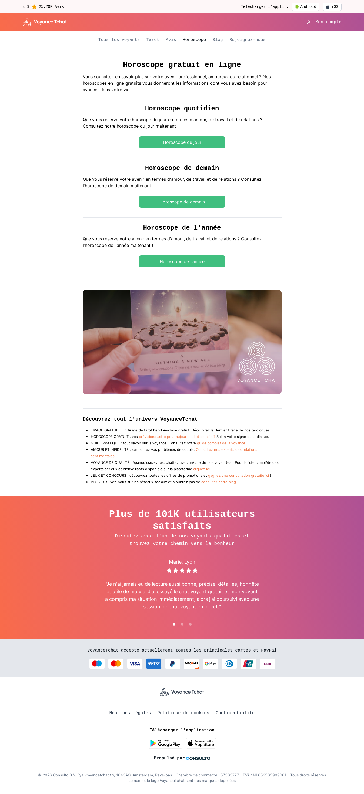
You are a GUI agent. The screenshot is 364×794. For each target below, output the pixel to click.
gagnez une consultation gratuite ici (238, 475)
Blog (217, 40)
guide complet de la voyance (221, 443)
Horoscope (194, 40)
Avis (171, 40)
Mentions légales (130, 713)
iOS (332, 7)
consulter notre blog (218, 482)
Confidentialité (235, 713)
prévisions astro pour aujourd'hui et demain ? (177, 437)
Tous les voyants (119, 40)
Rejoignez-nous (247, 40)
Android (305, 6)
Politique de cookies (183, 713)
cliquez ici (201, 469)
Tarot (152, 40)
